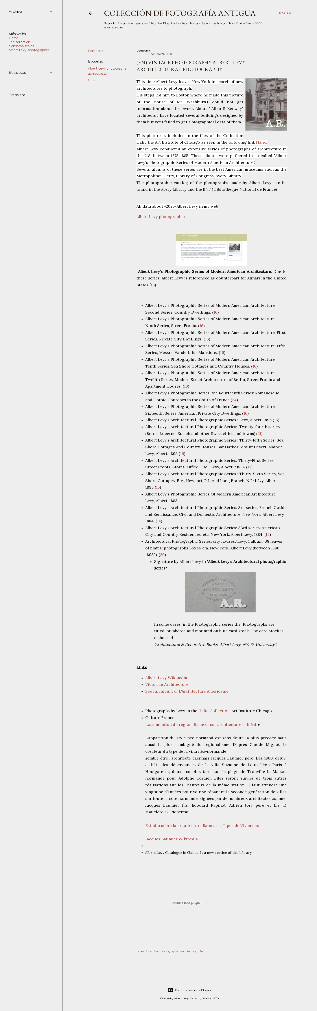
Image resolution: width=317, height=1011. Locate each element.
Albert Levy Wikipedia (166, 677)
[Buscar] (284, 13)
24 (234, 399)
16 (215, 312)
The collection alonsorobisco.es (21, 44)
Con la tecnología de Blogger (189, 990)
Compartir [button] (95, 51)
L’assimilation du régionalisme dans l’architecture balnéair (201, 724)
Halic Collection (214, 710)
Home (14, 38)
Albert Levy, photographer (29, 50)
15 (249, 466)
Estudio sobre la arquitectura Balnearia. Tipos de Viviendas (202, 825)
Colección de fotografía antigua (180, 13)
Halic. (261, 142)
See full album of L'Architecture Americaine (187, 691)
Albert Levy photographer (108, 68)
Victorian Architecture (166, 684)
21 (259, 433)
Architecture (97, 74)
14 (159, 520)
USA (91, 80)
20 (162, 554)
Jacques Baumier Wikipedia (171, 838)
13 (153, 284)
